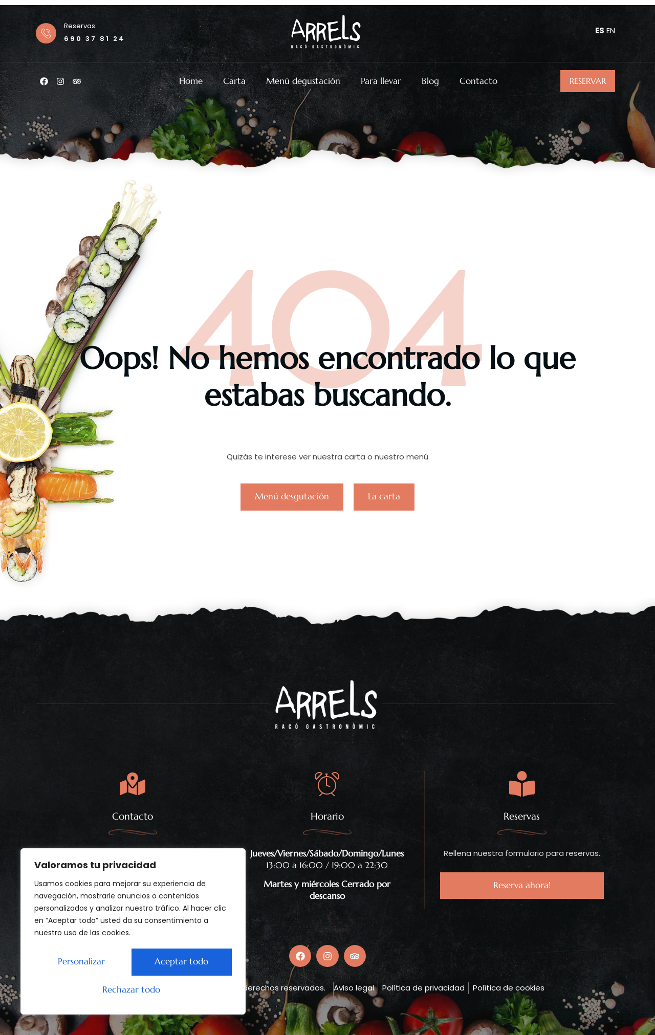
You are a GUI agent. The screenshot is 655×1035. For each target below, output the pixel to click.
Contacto (478, 81)
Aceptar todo (133, 990)
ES (599, 30)
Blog (430, 81)
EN (610, 30)
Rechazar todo (178, 962)
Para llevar (381, 81)
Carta (234, 81)
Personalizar (78, 962)
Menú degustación (303, 81)
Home (191, 81)
